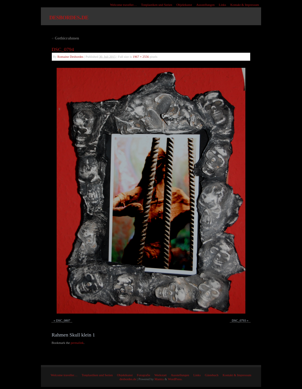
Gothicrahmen (65, 38)
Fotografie (143, 375)
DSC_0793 (239, 320)
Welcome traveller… (123, 5)
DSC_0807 (63, 320)
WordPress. (175, 379)
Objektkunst (184, 5)
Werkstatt (160, 375)
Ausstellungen (205, 5)
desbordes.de (69, 17)
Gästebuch (212, 375)
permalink (77, 342)
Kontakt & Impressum (244, 5)
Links (222, 5)
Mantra (159, 379)
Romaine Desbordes (70, 56)
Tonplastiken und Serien (156, 5)
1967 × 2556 (141, 56)
